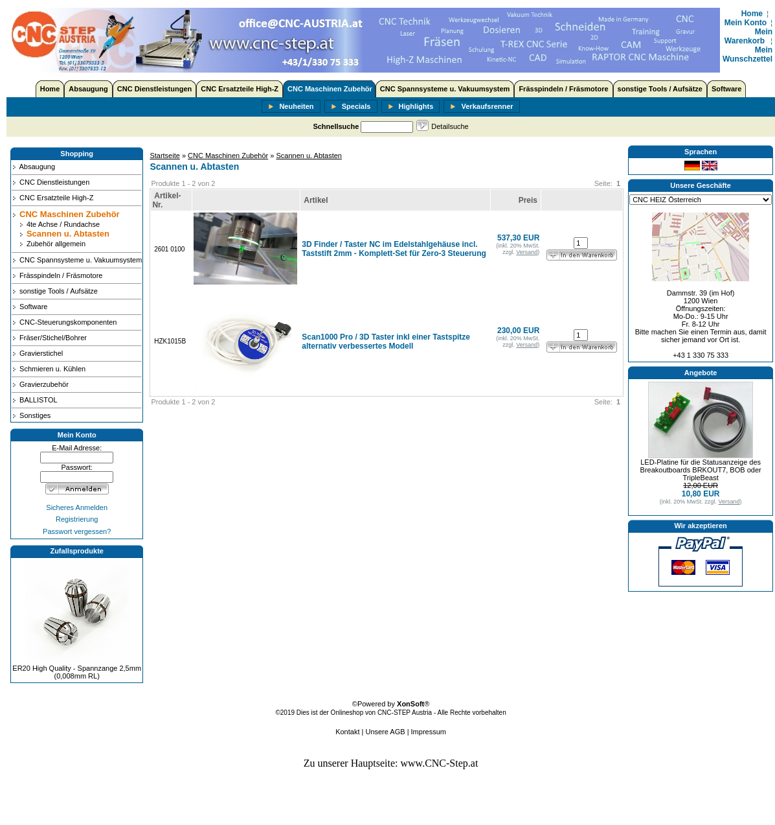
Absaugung (88, 89)
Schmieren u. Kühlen (48, 369)
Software (726, 89)
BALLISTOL (35, 400)
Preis (528, 200)
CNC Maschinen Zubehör (329, 89)
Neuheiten (290, 107)
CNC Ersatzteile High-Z (239, 89)
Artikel (316, 200)
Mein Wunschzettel (747, 54)
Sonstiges (31, 415)
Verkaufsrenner (481, 107)
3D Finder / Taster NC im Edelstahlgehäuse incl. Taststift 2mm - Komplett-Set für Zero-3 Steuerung (394, 249)
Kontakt (347, 732)
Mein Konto (745, 22)
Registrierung (77, 519)
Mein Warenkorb (748, 36)
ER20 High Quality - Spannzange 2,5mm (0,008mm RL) (76, 672)
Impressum (428, 732)
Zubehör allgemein (52, 244)
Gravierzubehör (40, 384)
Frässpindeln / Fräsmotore (563, 89)
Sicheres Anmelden (76, 507)
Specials (351, 107)
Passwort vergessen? (77, 531)
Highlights (411, 107)
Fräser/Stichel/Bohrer (49, 338)
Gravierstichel (37, 353)
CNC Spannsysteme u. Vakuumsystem (445, 89)
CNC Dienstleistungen (154, 89)
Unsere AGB (385, 732)
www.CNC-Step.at (439, 763)
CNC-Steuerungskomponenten (64, 322)
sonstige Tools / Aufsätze (660, 89)
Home (752, 13)
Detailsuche (449, 126)
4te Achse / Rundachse (59, 224)
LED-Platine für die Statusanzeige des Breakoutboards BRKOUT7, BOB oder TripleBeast (700, 470)
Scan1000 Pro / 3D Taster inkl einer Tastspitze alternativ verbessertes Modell (386, 341)
